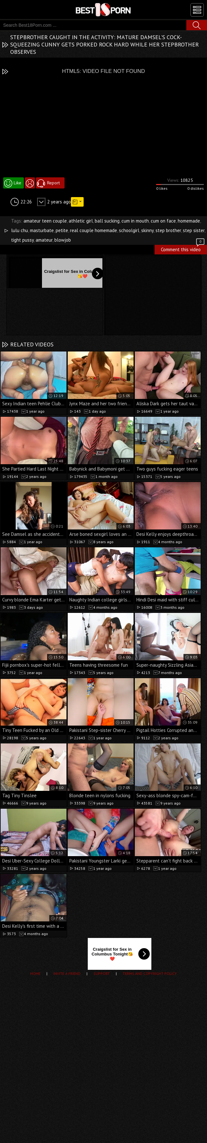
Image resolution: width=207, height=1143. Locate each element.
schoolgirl (129, 230)
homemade (189, 221)
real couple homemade (93, 230)
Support (101, 973)
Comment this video (183, 248)
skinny (147, 230)
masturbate (42, 230)
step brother (168, 230)
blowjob (62, 240)
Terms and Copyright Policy (150, 973)
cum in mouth (135, 221)
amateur (44, 240)
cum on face (163, 221)
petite (62, 230)
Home (35, 973)
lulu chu (19, 230)
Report (53, 183)
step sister (193, 230)
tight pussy (22, 240)
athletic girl (81, 221)
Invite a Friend (66, 973)
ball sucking (107, 221)
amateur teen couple (45, 221)
